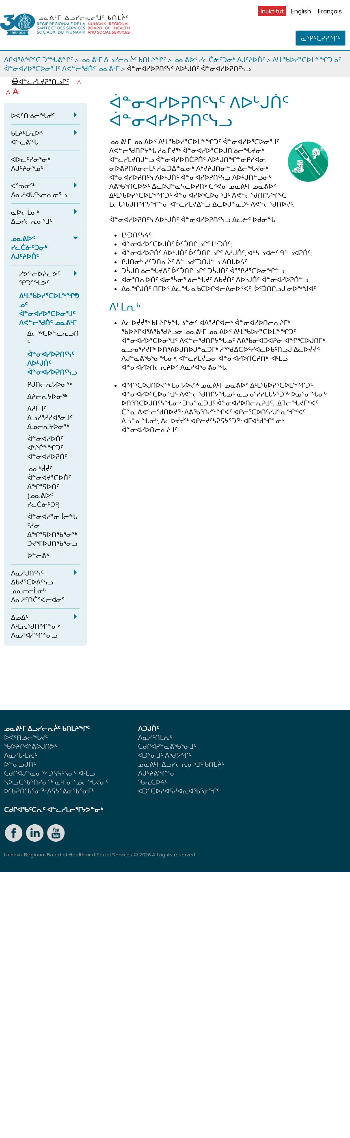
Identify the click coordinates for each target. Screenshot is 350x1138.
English (300, 11)
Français (330, 11)
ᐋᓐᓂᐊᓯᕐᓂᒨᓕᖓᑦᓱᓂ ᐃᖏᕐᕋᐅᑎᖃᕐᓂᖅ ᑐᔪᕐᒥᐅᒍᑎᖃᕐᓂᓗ (52, 530)
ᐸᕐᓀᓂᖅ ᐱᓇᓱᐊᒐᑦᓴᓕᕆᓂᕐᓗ (39, 190)
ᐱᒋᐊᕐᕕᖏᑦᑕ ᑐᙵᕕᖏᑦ (38, 60)
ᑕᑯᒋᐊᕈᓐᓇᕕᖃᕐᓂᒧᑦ (167, 746)
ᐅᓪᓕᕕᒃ (38, 556)
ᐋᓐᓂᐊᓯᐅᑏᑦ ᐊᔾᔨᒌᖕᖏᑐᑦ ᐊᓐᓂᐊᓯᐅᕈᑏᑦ (47, 448)
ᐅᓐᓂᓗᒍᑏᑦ (20, 764)
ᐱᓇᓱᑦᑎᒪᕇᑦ (155, 737)
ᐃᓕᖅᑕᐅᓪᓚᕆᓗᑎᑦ (53, 337)
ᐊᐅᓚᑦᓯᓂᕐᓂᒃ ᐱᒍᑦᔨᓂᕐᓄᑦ (30, 163)
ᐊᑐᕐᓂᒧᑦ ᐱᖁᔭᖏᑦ (164, 755)
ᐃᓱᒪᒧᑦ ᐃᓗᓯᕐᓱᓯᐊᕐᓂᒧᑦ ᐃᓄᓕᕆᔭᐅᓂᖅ (50, 418)
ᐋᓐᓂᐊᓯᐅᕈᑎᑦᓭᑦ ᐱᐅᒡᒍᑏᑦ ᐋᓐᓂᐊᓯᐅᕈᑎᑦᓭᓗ (52, 363)
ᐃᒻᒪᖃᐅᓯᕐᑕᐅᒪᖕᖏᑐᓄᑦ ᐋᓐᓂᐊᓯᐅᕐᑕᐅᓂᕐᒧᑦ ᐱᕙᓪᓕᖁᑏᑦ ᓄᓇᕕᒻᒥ (49, 309)
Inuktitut (272, 11)
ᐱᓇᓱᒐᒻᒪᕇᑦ (20, 755)
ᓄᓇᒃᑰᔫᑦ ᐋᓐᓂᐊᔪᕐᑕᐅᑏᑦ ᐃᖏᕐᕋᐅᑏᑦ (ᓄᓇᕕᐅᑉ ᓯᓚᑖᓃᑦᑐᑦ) (49, 487)
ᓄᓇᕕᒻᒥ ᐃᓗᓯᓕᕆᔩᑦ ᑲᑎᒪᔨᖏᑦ (123, 60)
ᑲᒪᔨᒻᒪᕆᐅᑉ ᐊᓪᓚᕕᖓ (27, 137)
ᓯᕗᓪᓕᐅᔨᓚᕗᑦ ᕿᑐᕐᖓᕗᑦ (39, 278)
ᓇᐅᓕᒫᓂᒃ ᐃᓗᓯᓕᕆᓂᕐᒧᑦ (31, 216)
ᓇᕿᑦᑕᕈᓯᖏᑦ (320, 38)
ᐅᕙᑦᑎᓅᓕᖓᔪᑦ (33, 116)
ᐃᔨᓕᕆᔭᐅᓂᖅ (47, 396)
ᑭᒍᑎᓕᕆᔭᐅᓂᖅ (49, 384)
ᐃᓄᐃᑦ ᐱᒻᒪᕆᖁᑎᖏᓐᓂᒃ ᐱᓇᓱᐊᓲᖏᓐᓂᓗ (35, 626)
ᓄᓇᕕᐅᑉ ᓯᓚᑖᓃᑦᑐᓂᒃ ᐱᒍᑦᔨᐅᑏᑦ (219, 60)
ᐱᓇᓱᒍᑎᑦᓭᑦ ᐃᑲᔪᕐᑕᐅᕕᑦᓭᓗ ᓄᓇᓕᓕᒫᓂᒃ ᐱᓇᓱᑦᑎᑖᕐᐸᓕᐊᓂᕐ (38, 586)
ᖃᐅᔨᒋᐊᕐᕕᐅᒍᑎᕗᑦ (31, 746)
